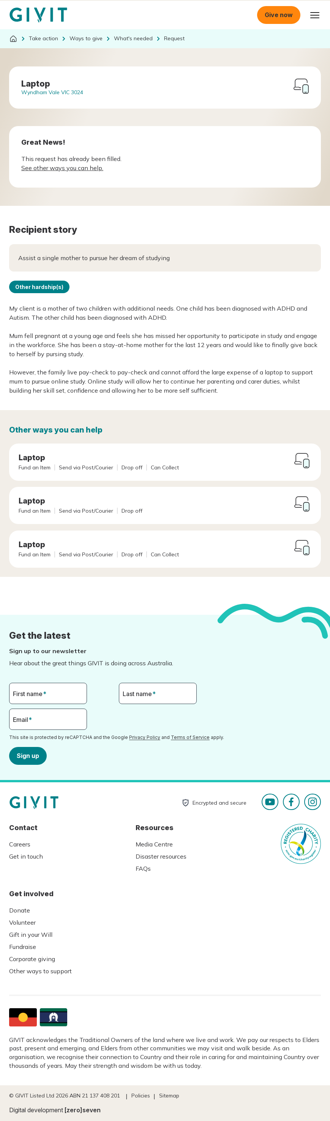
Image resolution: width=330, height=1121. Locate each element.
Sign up (28, 755)
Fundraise (22, 946)
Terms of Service (190, 737)
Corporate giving (32, 959)
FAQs (143, 868)
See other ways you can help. (62, 168)
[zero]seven (83, 1110)
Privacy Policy (144, 737)
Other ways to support (40, 971)
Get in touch (26, 856)
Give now (279, 15)
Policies (140, 1095)
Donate (19, 910)
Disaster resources (161, 856)
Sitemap (169, 1095)
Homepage (38, 15)
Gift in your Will (30, 934)
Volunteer (22, 922)
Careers (19, 844)
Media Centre (154, 844)
